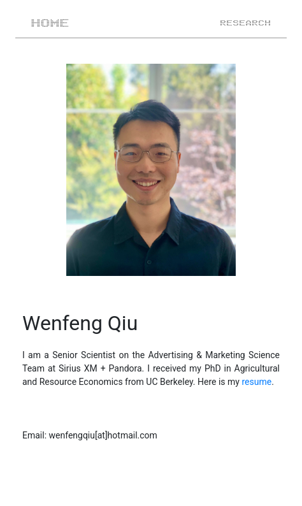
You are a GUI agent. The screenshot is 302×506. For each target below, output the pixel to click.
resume (256, 382)
